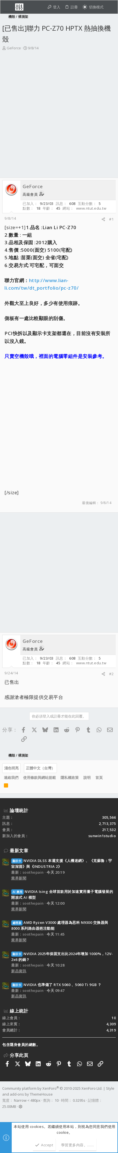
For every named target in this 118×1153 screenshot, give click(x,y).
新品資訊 (18, 970)
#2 (111, 673)
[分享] (103, 219)
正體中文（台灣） (40, 768)
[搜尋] (110, 7)
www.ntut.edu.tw (91, 208)
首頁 (99, 777)
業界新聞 (18, 878)
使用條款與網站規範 (39, 777)
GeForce (14, 47)
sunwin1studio (102, 835)
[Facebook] (4, 1113)
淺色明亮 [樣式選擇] (11, 768)
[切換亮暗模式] (93, 7)
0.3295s (79, 1100)
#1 (111, 219)
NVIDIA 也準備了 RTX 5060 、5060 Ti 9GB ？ (56, 984)
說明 (87, 777)
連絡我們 (11, 777)
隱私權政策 (70, 777)
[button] (8, 7)
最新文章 (19, 850)
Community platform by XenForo (52, 1088)
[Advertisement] (59, 116)
